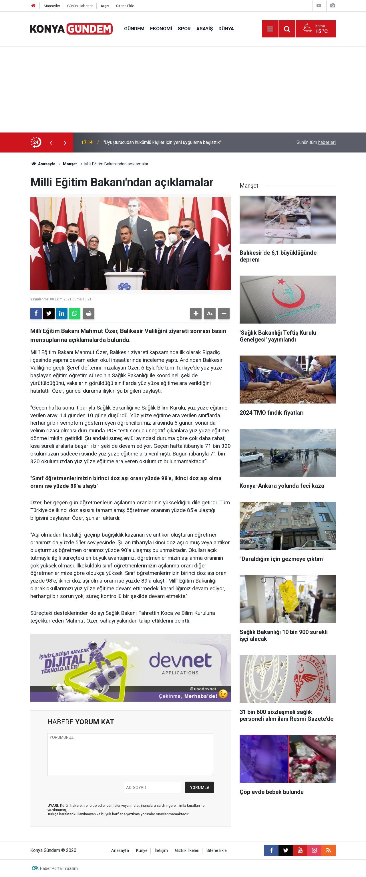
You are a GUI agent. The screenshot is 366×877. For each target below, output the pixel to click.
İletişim (161, 850)
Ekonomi (161, 28)
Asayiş (204, 28)
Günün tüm (316, 142)
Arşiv (105, 6)
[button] (196, 313)
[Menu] (270, 29)
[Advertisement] (183, 90)
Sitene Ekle (125, 6)
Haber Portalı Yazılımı (59, 868)
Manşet (70, 164)
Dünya (226, 28)
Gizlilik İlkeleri (187, 850)
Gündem (134, 28)
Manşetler (52, 6)
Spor (184, 28)
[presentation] (51, 142)
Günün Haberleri (80, 6)
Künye (142, 850)
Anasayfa (42, 164)
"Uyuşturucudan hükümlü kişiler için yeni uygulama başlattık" (162, 142)
